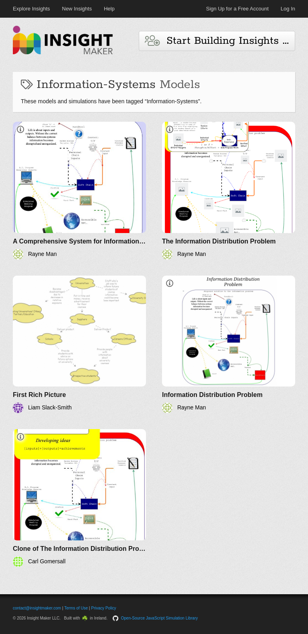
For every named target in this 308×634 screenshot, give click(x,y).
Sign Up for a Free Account (237, 9)
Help (109, 9)
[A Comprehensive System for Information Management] (79, 191)
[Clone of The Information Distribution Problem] (79, 498)
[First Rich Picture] (79, 344)
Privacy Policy (103, 608)
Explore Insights (31, 9)
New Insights (77, 9)
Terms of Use (76, 608)
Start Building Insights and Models (220, 41)
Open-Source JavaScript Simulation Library (159, 618)
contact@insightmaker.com (37, 608)
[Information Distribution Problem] (228, 344)
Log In (288, 9)
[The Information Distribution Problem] (228, 191)
